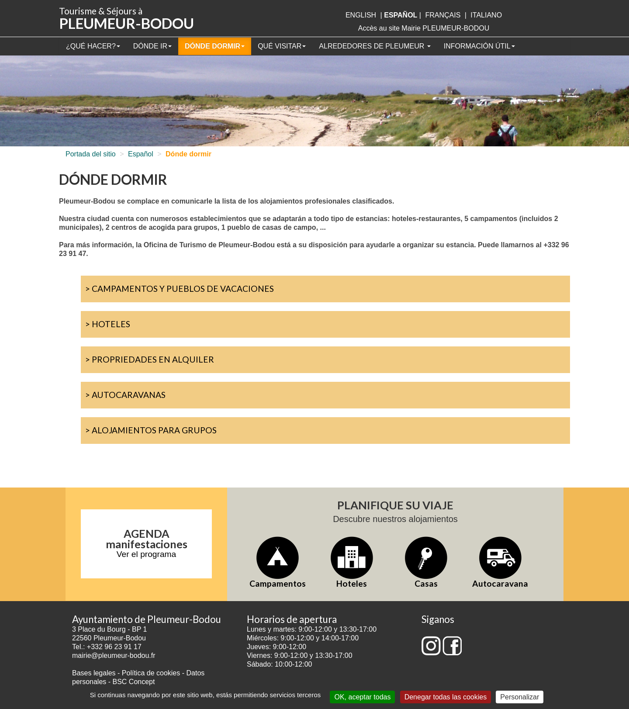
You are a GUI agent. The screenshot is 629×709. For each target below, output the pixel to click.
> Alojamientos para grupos (151, 430)
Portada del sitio (91, 154)
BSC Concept (134, 681)
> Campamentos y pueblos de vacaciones (179, 289)
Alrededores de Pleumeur (374, 46)
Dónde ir (152, 46)
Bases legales (94, 673)
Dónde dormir (215, 46)
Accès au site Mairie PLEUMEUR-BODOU (424, 28)
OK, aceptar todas (362, 697)
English (361, 15)
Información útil (479, 46)
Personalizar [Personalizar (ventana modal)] (519, 697)
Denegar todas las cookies (445, 697)
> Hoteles (107, 324)
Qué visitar (282, 46)
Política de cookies (152, 673)
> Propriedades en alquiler (149, 359)
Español (140, 154)
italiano (486, 15)
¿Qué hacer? (93, 46)
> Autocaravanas (125, 395)
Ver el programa (146, 554)
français (442, 15)
